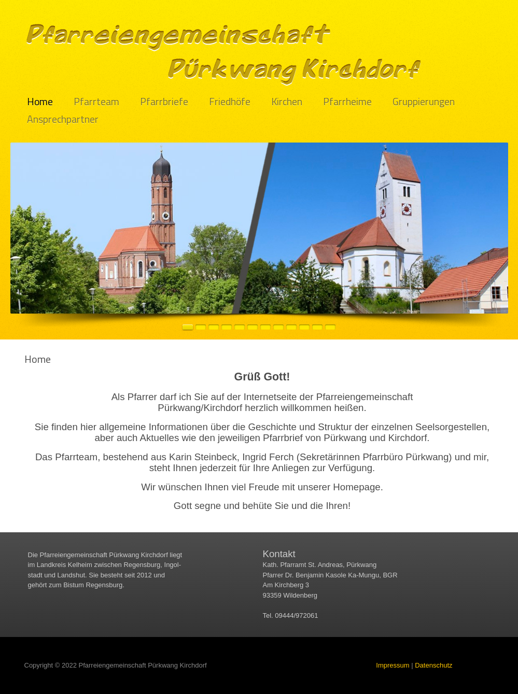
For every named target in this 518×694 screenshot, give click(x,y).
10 (304, 327)
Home (40, 101)
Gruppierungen (424, 101)
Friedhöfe (229, 101)
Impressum (392, 665)
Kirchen (286, 101)
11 (317, 327)
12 (330, 327)
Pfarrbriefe (164, 101)
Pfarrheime (347, 101)
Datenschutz (433, 665)
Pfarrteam (96, 101)
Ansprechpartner (63, 119)
